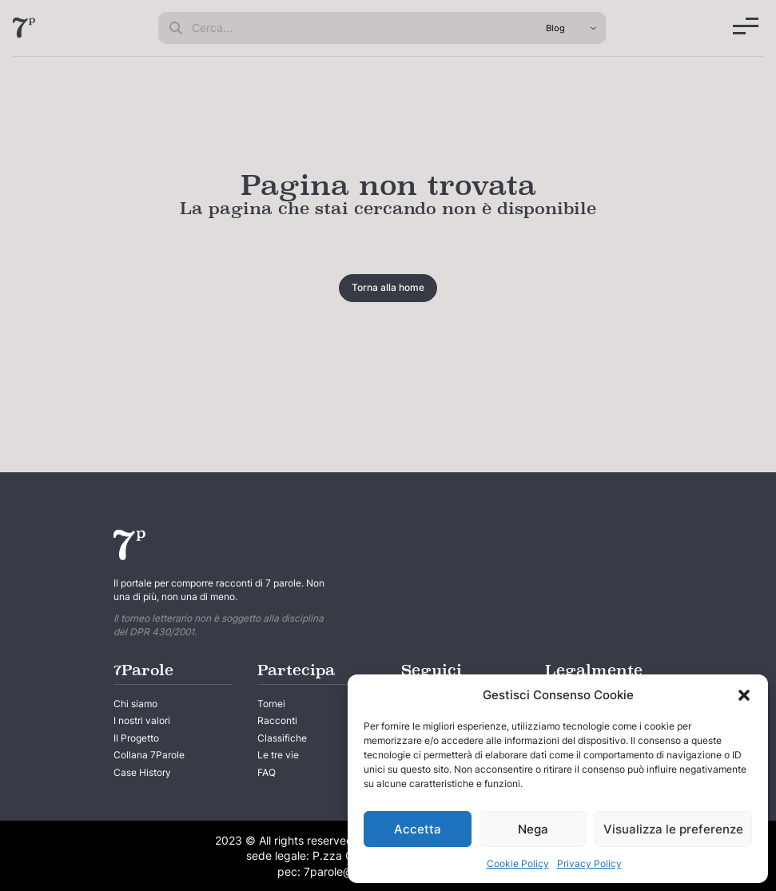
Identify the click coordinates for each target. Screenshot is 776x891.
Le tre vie (278, 755)
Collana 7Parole (149, 755)
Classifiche (282, 738)
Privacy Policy (589, 863)
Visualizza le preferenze (673, 829)
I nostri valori (141, 720)
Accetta (417, 829)
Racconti (277, 720)
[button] (744, 695)
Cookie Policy (518, 863)
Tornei (271, 704)
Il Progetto (136, 738)
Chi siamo (135, 704)
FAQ (266, 772)
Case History (142, 772)
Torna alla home (388, 287)
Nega (533, 829)
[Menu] (745, 26)
